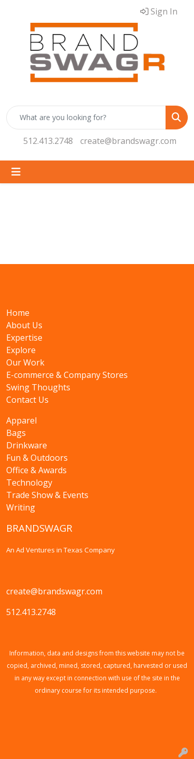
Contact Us (27, 399)
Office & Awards (36, 470)
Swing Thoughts (38, 387)
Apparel (21, 420)
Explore (21, 350)
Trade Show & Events (47, 495)
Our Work (25, 362)
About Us (24, 325)
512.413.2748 (48, 141)
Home (17, 312)
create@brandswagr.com (128, 141)
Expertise (24, 337)
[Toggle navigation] (16, 172)
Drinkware (26, 445)
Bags (16, 433)
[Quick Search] (86, 117)
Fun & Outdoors (37, 457)
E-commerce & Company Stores (67, 375)
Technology (29, 482)
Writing (20, 507)
